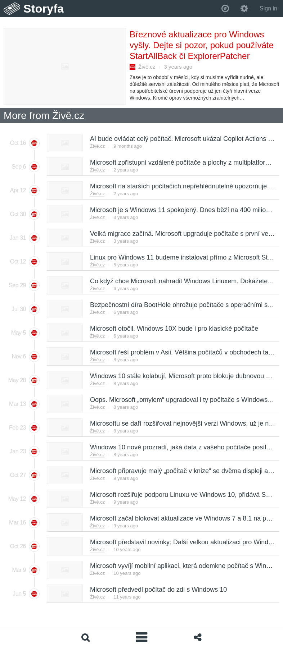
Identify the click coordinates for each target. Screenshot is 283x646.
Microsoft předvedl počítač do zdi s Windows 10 (158, 589)
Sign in (268, 8)
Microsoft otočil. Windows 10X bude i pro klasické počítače (173, 328)
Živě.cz (147, 67)
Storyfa (43, 8)
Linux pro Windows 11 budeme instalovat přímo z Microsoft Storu (183, 257)
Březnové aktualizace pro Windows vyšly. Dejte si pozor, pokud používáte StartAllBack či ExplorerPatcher (202, 45)
